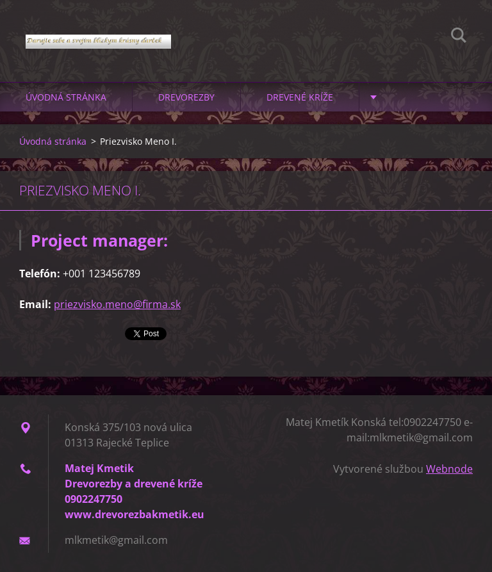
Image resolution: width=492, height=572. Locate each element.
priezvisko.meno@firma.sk (117, 304)
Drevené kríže (299, 97)
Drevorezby (186, 97)
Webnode (449, 469)
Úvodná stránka (66, 97)
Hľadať (458, 37)
